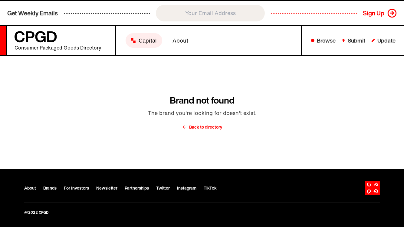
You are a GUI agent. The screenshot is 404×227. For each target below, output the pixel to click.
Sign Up (373, 13)
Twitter (163, 188)
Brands (50, 188)
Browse (323, 40)
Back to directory (202, 127)
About (30, 188)
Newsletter (106, 188)
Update (383, 40)
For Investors (76, 188)
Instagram (186, 188)
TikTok (210, 188)
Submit (353, 40)
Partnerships (137, 188)
